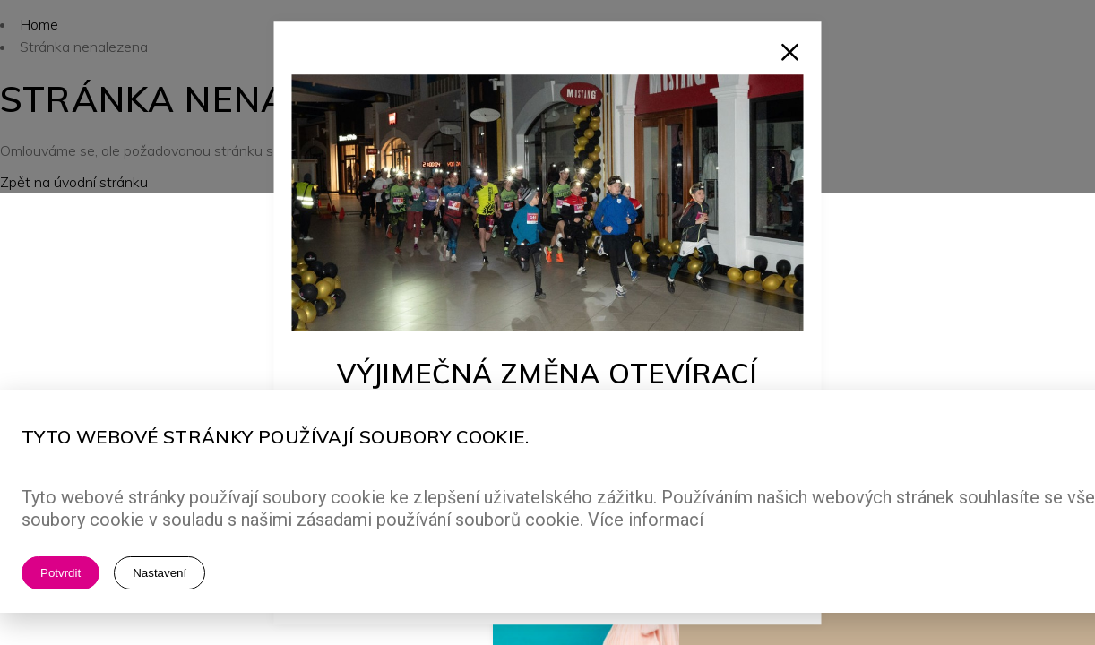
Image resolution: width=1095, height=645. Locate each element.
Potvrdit (60, 573)
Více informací (645, 519)
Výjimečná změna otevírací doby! (548, 388)
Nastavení (159, 573)
